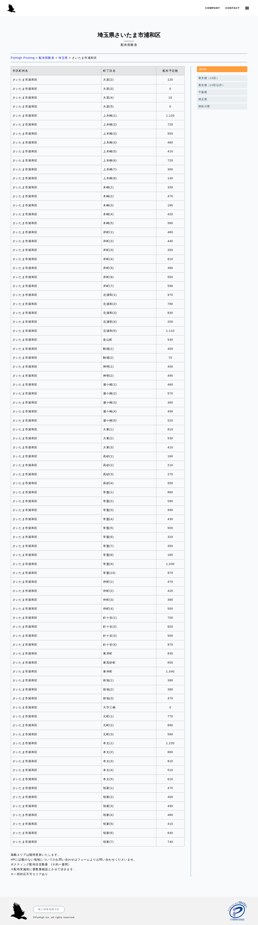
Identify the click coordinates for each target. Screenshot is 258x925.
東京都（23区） (208, 78)
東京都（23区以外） (211, 85)
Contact (232, 8)
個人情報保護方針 (49, 909)
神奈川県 (204, 106)
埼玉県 (202, 99)
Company (212, 8)
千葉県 (202, 92)
